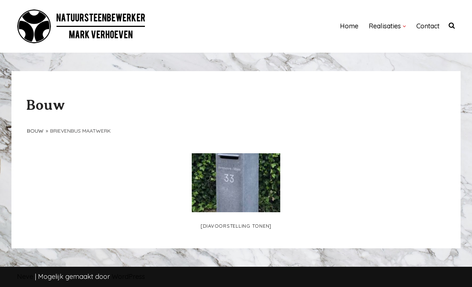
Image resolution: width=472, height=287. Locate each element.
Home (349, 26)
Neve (25, 276)
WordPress (128, 276)
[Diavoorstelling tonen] (236, 226)
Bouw (35, 130)
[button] (404, 26)
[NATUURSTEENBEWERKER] (81, 26)
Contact (428, 26)
